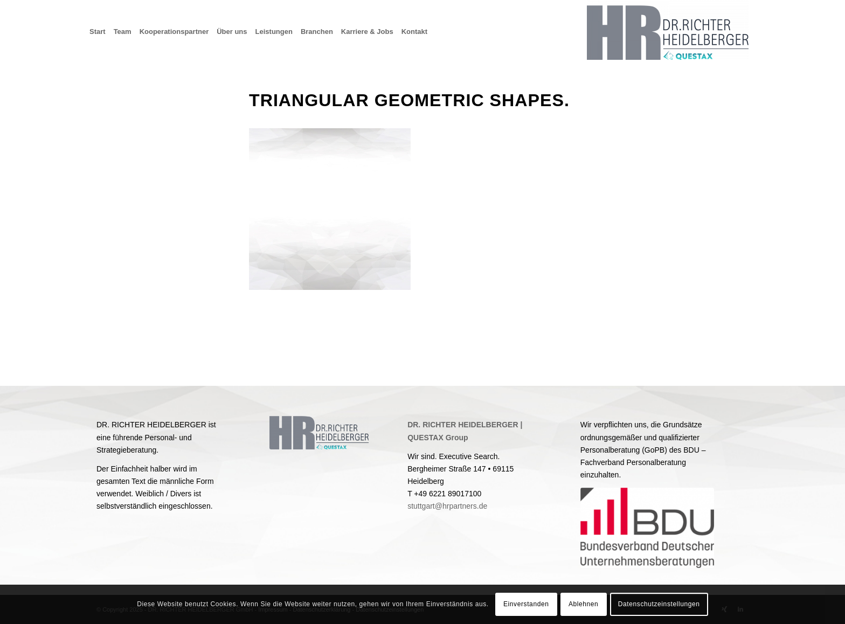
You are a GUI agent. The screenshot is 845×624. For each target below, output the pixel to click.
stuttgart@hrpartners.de (447, 506)
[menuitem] (101, 32)
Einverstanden (526, 604)
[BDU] (647, 528)
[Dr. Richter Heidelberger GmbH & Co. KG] (668, 32)
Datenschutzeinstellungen (659, 604)
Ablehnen (584, 604)
